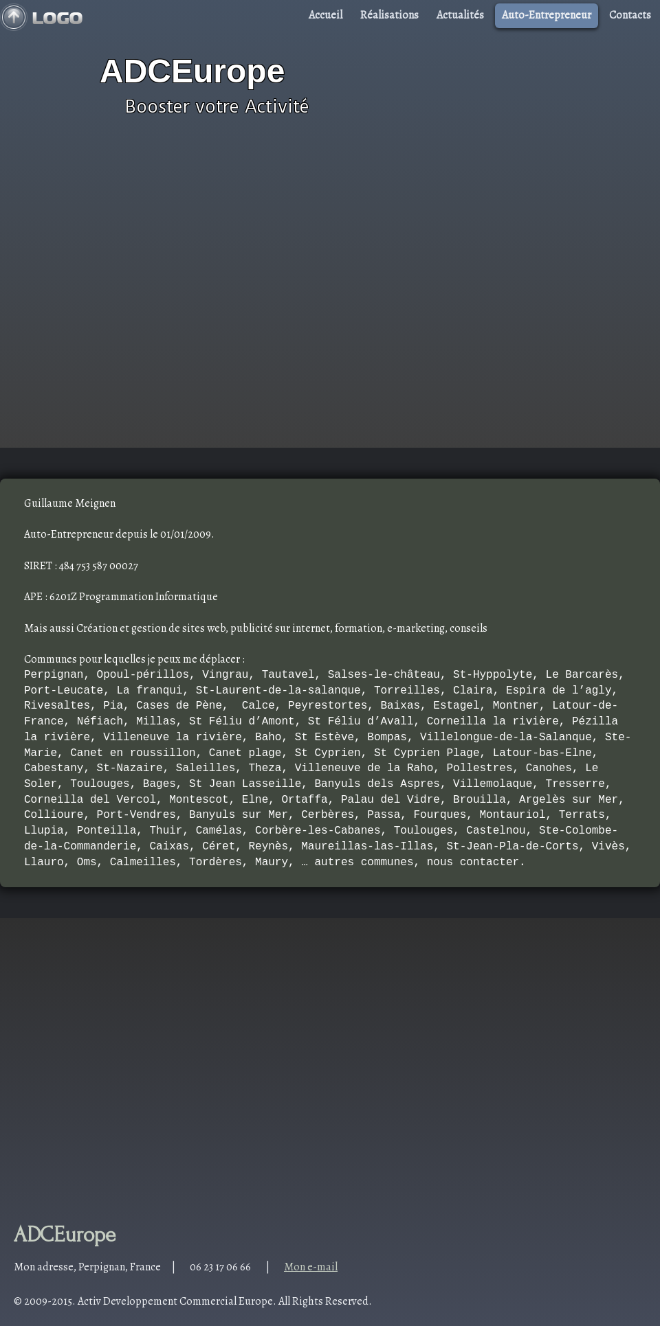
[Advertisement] (143, 301)
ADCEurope (192, 71)
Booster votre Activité (217, 106)
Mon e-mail (311, 1266)
